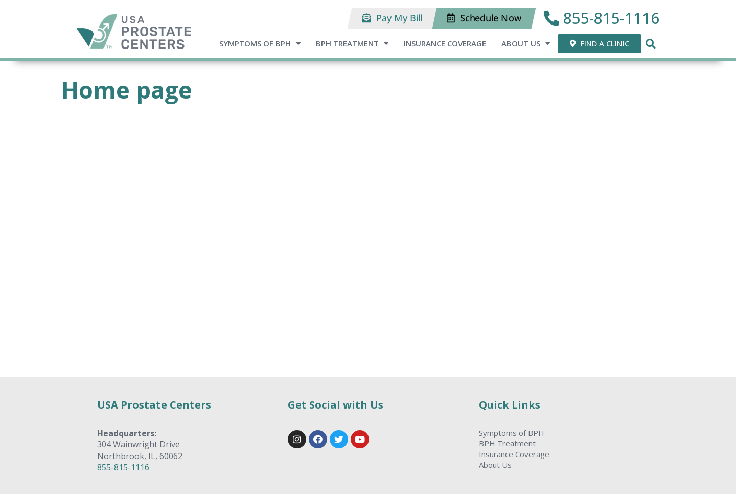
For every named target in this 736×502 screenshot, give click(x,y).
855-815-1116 (123, 467)
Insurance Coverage (445, 43)
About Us (525, 44)
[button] (392, 18)
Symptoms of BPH (260, 44)
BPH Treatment (352, 44)
